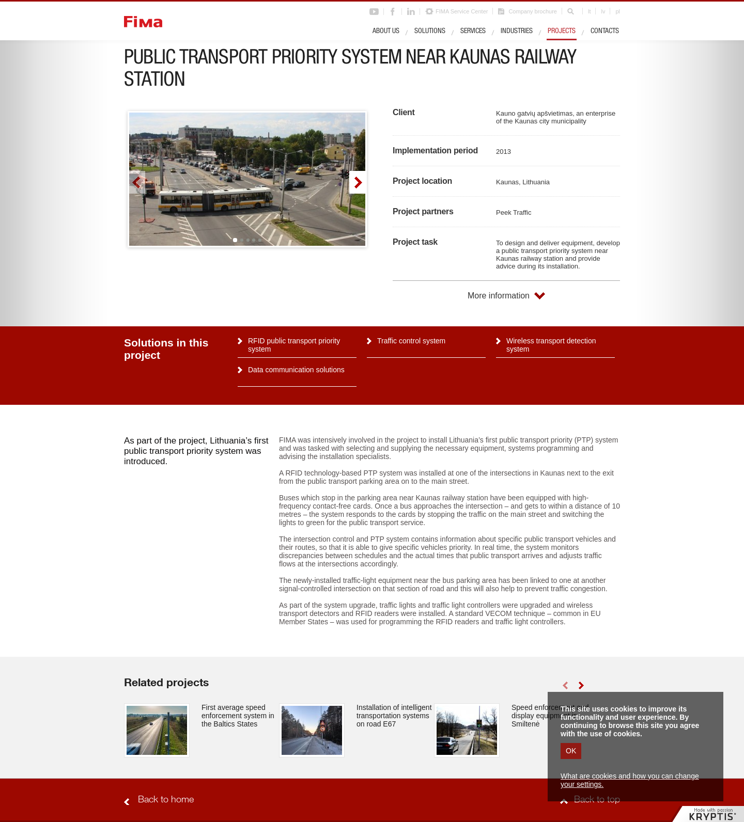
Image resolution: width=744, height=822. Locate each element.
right (357, 182)
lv (603, 11)
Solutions (429, 31)
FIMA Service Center (462, 11)
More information (499, 295)
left (137, 182)
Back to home (166, 800)
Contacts (605, 31)
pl (617, 11)
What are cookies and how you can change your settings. (630, 780)
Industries (517, 31)
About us (386, 31)
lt (589, 11)
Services (473, 31)
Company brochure (532, 11)
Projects (562, 31)
